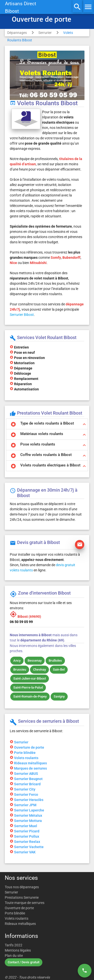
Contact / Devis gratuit (23, 962)
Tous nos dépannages (22, 887)
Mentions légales (18, 950)
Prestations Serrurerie (22, 897)
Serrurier (45, 33)
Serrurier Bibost (22, 315)
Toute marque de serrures (24, 903)
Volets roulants (16, 918)
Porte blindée (15, 913)
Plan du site (14, 956)
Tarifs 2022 (13, 945)
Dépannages (17, 33)
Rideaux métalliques (20, 924)
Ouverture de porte (19, 908)
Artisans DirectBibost (20, 7)
